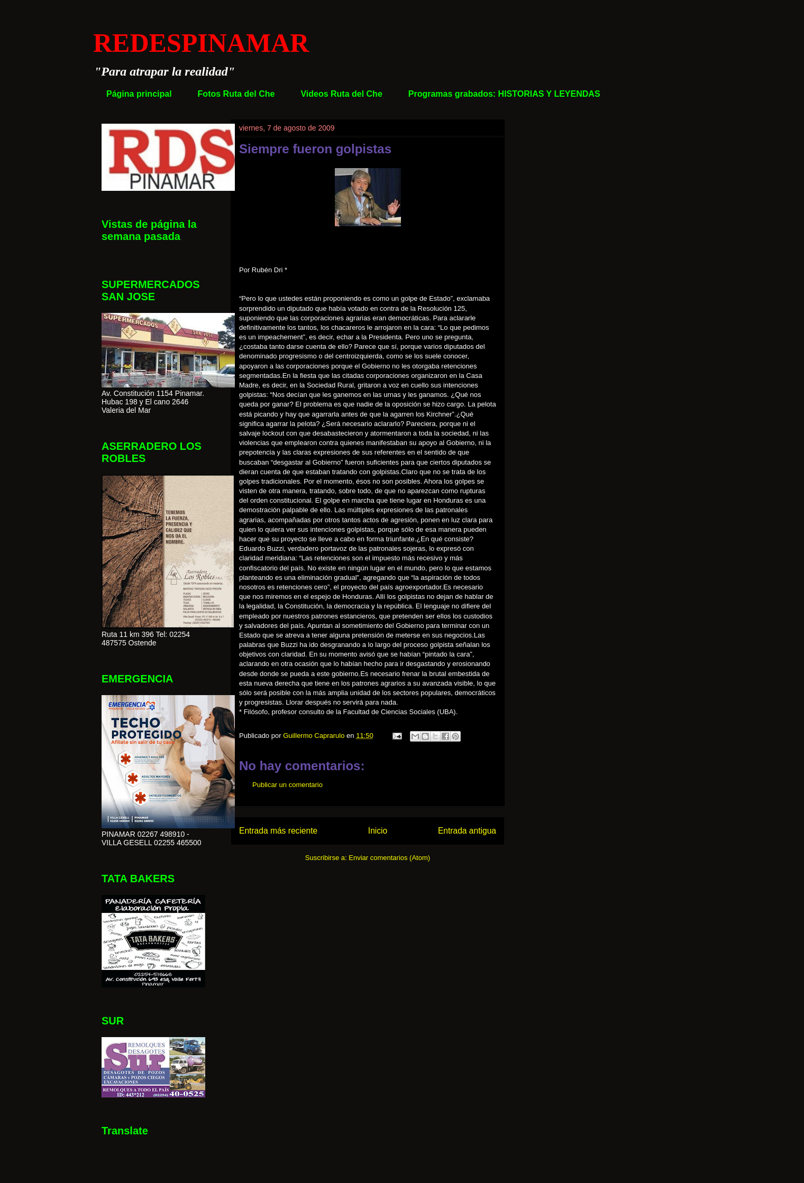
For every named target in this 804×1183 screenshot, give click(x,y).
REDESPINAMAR (201, 43)
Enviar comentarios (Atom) (389, 858)
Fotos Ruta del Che (236, 93)
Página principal (139, 93)
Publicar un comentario (287, 785)
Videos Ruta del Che (341, 93)
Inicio (377, 830)
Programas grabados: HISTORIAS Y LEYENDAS (504, 93)
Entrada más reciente (278, 830)
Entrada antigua (467, 830)
